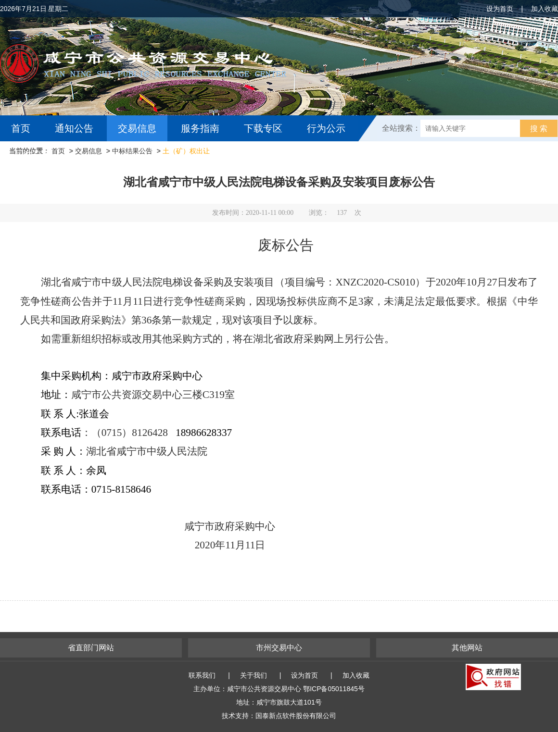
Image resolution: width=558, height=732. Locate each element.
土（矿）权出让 (186, 151)
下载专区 (263, 128)
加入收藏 (544, 8)
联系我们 (202, 675)
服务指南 (200, 128)
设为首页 (499, 8)
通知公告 (74, 128)
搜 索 (538, 128)
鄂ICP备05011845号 (334, 689)
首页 (20, 128)
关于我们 (253, 675)
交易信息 (137, 128)
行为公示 (326, 128)
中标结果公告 (132, 151)
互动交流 (32, 154)
